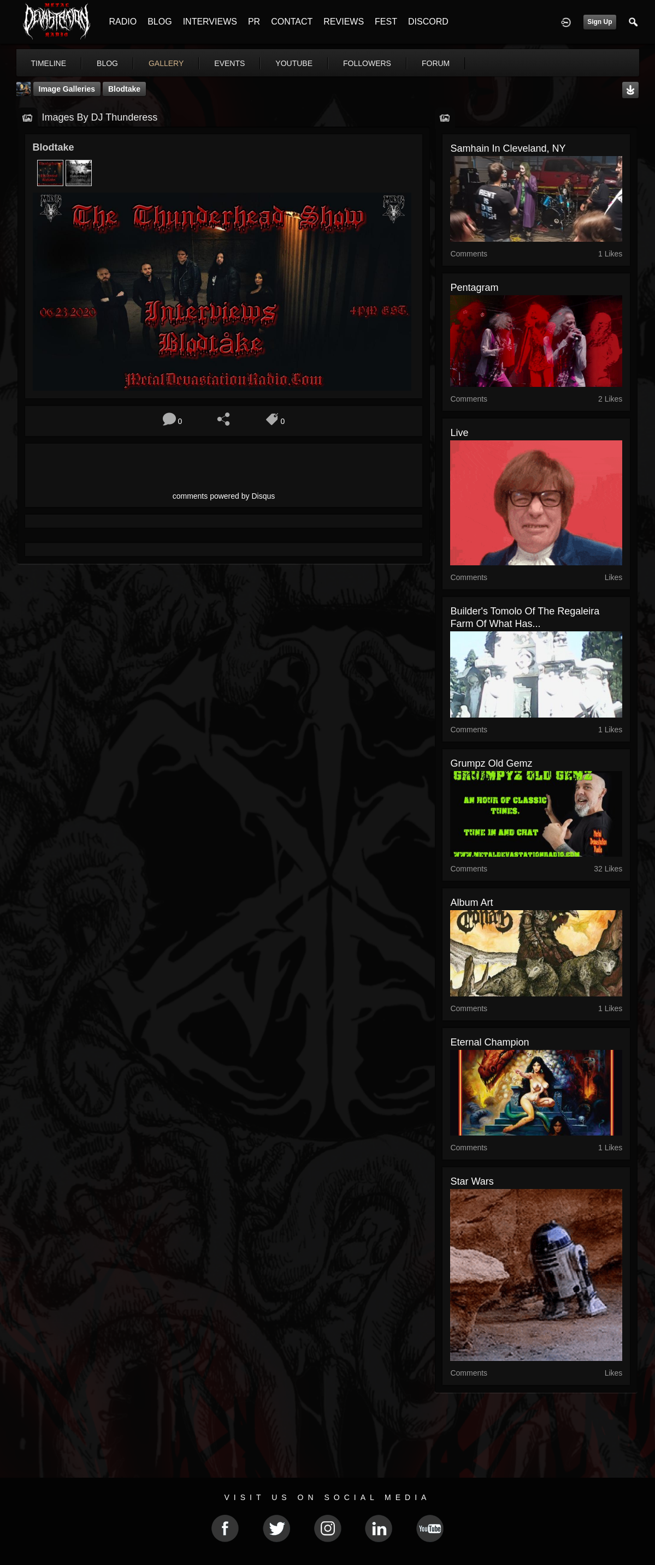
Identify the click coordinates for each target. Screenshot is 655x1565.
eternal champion (489, 1042)
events (229, 63)
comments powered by (224, 496)
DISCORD (428, 21)
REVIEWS (343, 21)
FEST (386, 21)
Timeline (49, 63)
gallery (166, 63)
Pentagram (474, 287)
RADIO (123, 21)
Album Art (471, 902)
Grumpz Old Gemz (491, 763)
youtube (293, 63)
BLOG (159, 21)
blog (107, 63)
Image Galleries (67, 89)
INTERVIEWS (210, 21)
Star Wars (471, 1181)
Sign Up (599, 22)
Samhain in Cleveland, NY (507, 148)
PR (254, 21)
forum (436, 63)
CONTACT (291, 21)
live (459, 432)
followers (367, 63)
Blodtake (124, 89)
